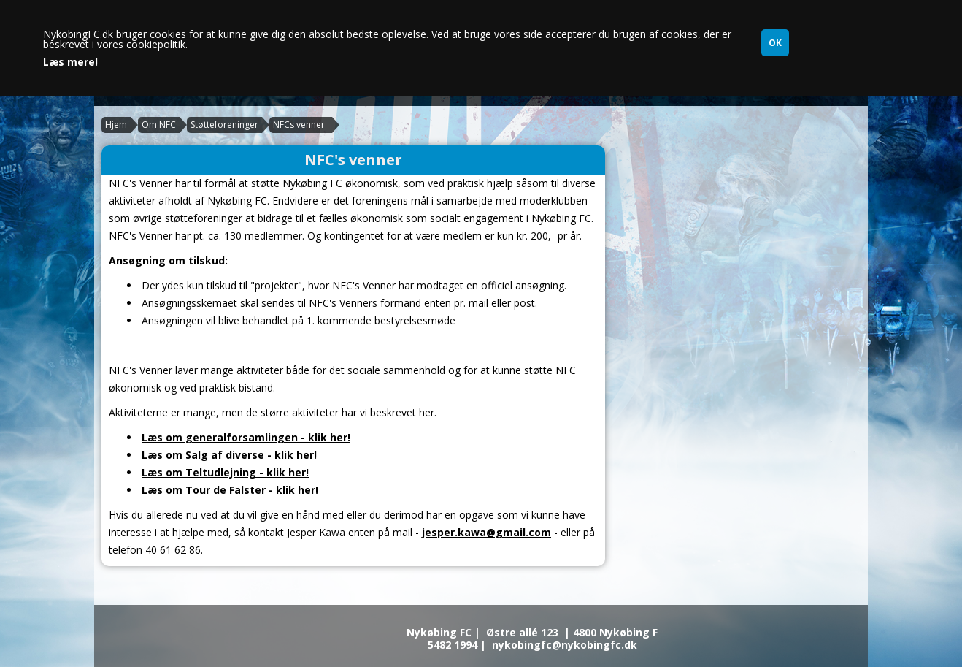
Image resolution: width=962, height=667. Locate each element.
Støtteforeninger (224, 124)
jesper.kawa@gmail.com (486, 532)
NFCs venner (299, 124)
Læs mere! (70, 62)
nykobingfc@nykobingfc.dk (564, 645)
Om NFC (159, 124)
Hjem (116, 124)
